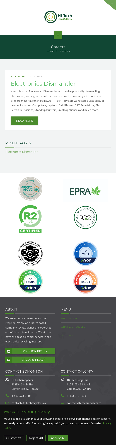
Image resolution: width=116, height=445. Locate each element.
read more (24, 120)
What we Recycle (73, 327)
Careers (37, 76)
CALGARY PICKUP (25, 360)
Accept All (58, 438)
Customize (13, 438)
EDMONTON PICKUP (26, 351)
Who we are (69, 318)
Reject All (36, 438)
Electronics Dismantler (43, 83)
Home (51, 51)
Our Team (67, 335)
